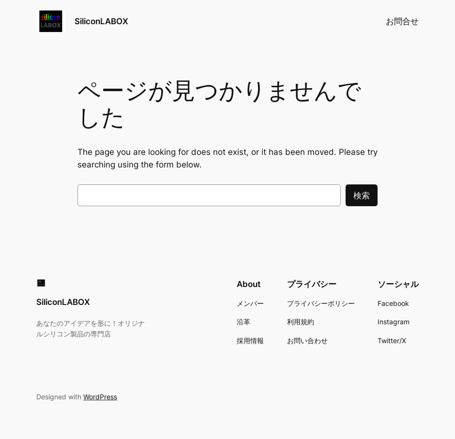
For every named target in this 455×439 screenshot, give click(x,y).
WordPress (100, 397)
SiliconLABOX (101, 21)
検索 (361, 195)
